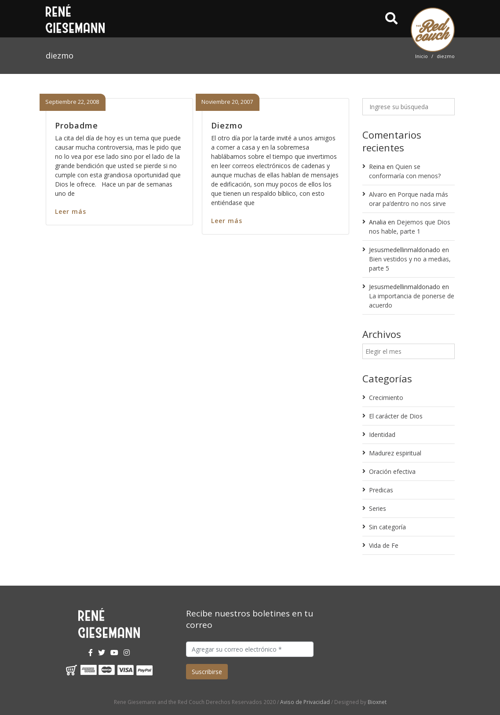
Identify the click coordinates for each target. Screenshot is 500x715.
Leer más (70, 211)
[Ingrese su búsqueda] (408, 106)
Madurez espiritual (395, 453)
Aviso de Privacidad (305, 701)
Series (377, 508)
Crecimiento (386, 397)
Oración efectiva (392, 471)
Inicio (421, 56)
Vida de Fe (383, 545)
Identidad (382, 434)
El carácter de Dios (396, 416)
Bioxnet (377, 701)
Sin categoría (387, 527)
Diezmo (227, 125)
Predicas (381, 490)
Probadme (76, 125)
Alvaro (378, 194)
